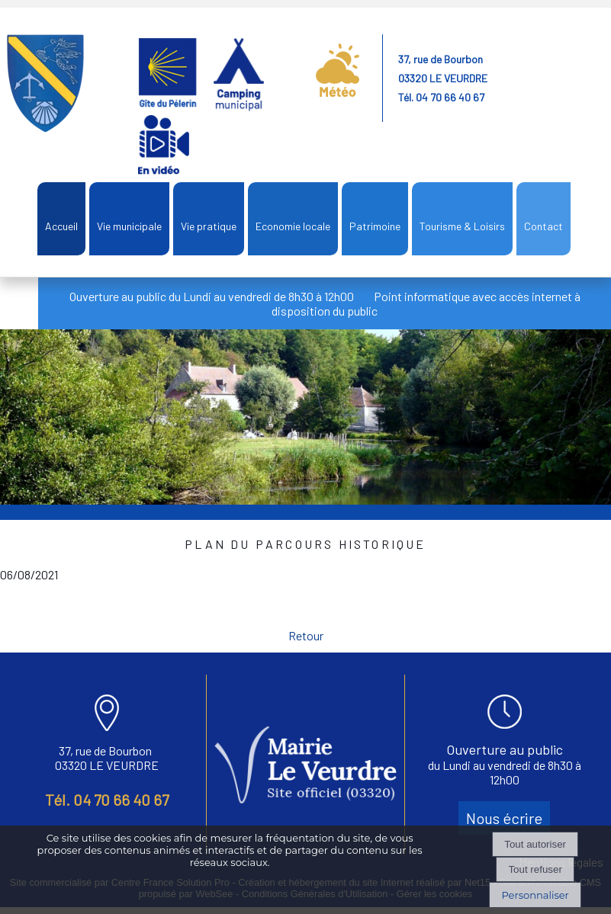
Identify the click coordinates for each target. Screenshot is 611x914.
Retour (305, 635)
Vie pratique (208, 226)
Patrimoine (374, 226)
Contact (543, 226)
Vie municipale (129, 226)
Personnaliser (534, 895)
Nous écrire (504, 818)
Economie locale (293, 226)
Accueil (61, 226)
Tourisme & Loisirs (462, 226)
